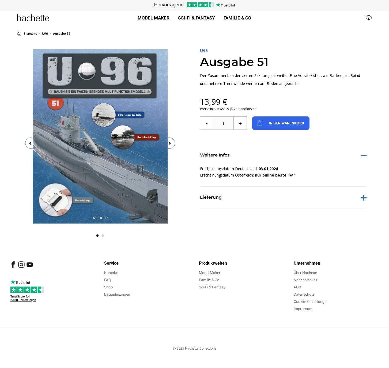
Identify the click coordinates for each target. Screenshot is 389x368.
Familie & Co (237, 18)
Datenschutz (304, 294)
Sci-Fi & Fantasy (212, 287)
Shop (108, 287)
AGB (297, 287)
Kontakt (110, 273)
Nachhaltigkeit (305, 280)
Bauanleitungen (117, 294)
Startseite (27, 34)
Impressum (303, 309)
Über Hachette (305, 273)
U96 (45, 34)
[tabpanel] (100, 136)
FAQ (107, 280)
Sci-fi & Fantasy (196, 18)
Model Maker (153, 18)
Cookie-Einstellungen (311, 301)
